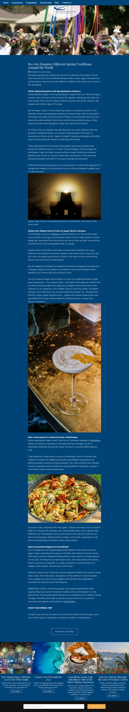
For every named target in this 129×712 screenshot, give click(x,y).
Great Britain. (69, 601)
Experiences (17, 2)
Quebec (55, 234)
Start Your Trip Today (64, 631)
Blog (57, 2)
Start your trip (96, 706)
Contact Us (67, 2)
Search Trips (46, 2)
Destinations (31, 2)
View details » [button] (16, 691)
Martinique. (95, 440)
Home (6, 2)
